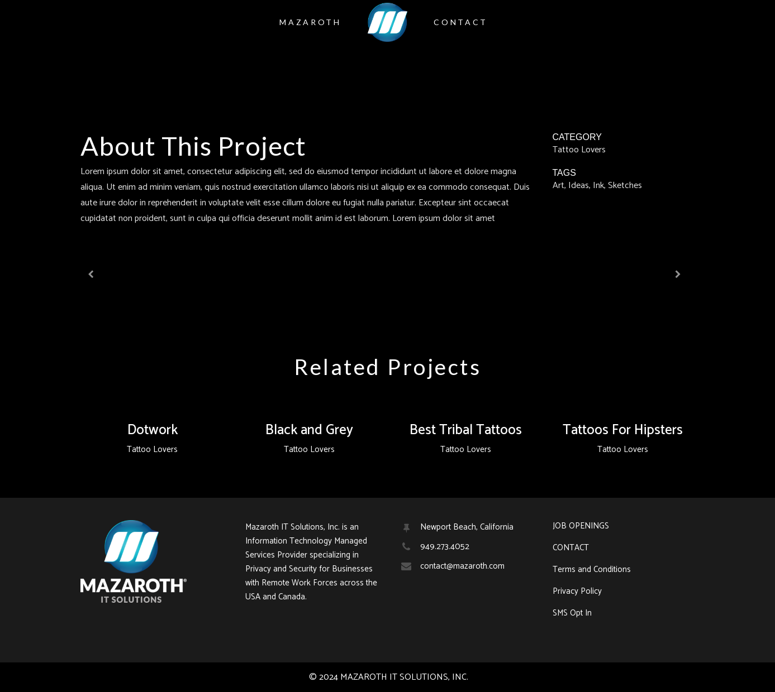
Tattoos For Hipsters (623, 430)
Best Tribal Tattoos (466, 430)
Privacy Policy (577, 591)
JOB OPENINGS (581, 526)
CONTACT (571, 548)
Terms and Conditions (592, 570)
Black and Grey (309, 430)
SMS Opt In (572, 613)
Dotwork (152, 430)
